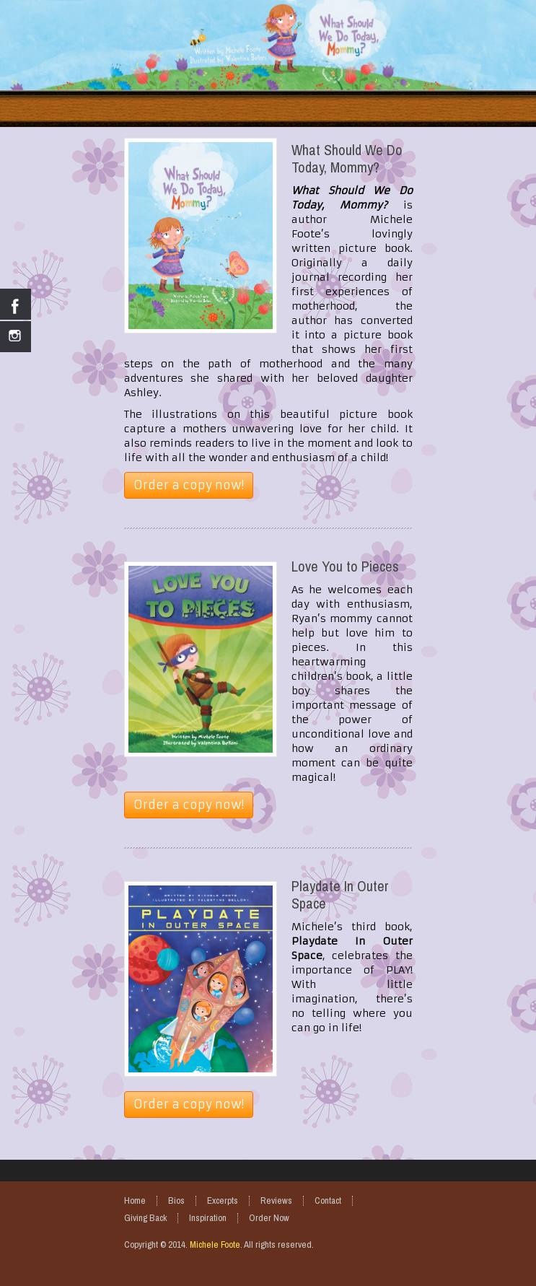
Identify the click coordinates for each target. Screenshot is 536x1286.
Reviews (276, 1200)
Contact (328, 1200)
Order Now (269, 1218)
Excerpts (222, 1200)
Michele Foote (215, 1244)
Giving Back (145, 1218)
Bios (176, 1200)
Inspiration (208, 1218)
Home (135, 1200)
